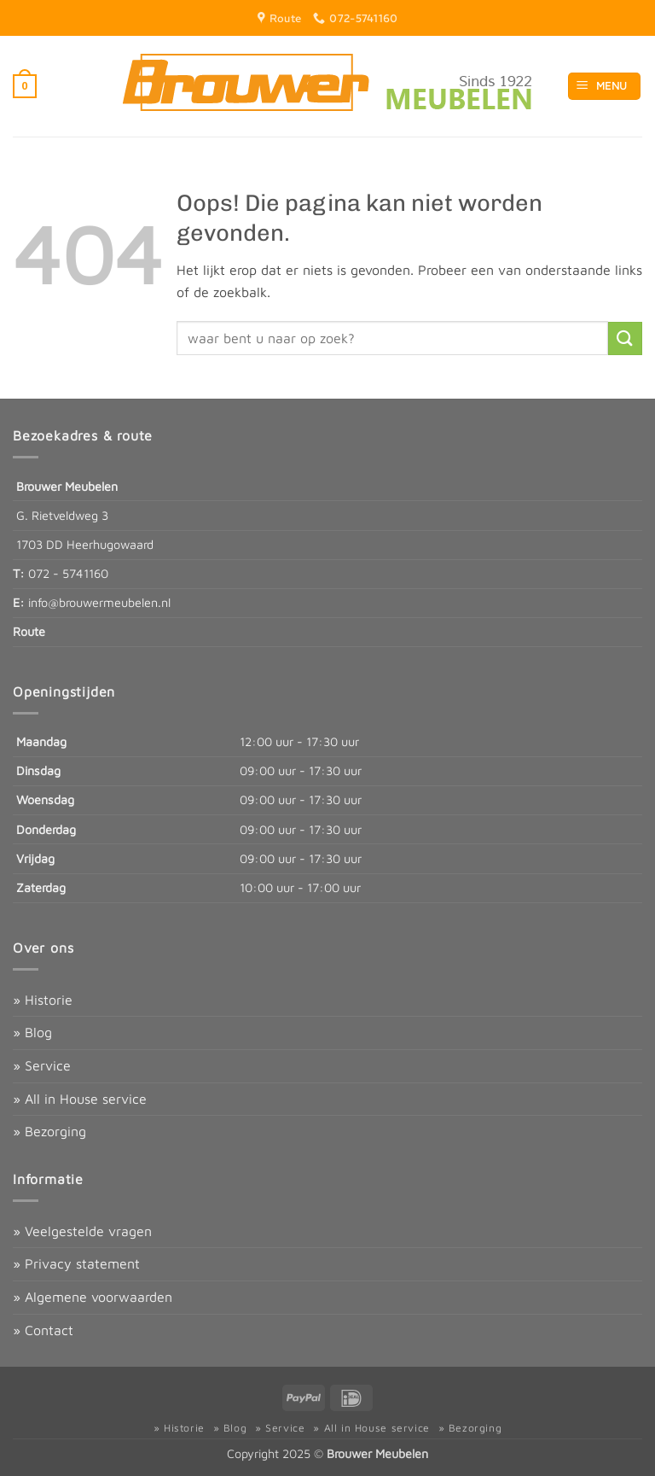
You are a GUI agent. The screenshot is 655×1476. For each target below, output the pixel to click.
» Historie (42, 999)
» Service (42, 1065)
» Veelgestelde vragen (82, 1231)
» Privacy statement (76, 1263)
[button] (25, 86)
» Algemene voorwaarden (92, 1296)
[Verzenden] (625, 338)
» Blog (32, 1032)
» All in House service (80, 1098)
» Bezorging (49, 1131)
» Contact (43, 1330)
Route (29, 631)
